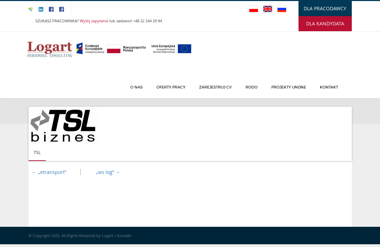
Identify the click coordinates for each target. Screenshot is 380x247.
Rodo (252, 87)
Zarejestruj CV (215, 87)
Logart (108, 235)
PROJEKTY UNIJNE (288, 87)
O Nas (136, 87)
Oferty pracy (170, 87)
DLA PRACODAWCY (325, 8)
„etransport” (49, 172)
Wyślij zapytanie (94, 20)
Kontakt (329, 87)
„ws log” (108, 172)
